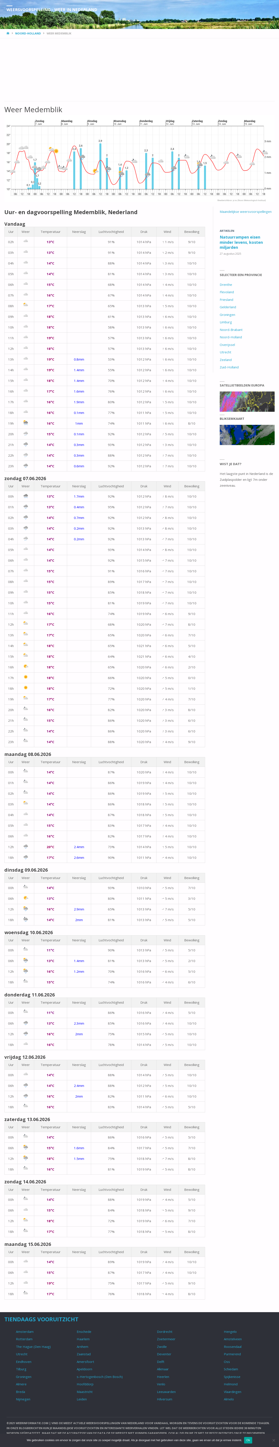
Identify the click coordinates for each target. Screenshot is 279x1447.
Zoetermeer (166, 1339)
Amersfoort (85, 1361)
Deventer (164, 1354)
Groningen (227, 314)
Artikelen (227, 231)
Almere (21, 1384)
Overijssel (227, 344)
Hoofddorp (85, 1384)
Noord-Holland (28, 33)
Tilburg (21, 1369)
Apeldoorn (84, 1369)
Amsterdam (25, 1331)
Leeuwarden (166, 1391)
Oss (227, 1361)
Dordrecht (164, 1331)
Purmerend (232, 1354)
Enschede (84, 1331)
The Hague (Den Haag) (33, 1346)
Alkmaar (163, 1369)
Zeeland (226, 360)
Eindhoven (23, 1361)
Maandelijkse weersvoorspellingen (246, 211)
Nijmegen (23, 1399)
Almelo (229, 1399)
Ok (248, 1440)
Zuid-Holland (229, 367)
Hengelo (230, 1331)
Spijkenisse (232, 1376)
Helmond (231, 1384)
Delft (160, 1361)
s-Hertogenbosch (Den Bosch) (100, 1376)
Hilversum (164, 1399)
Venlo (161, 1384)
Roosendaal (233, 1346)
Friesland (226, 299)
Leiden (82, 1399)
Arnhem (82, 1346)
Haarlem (83, 1339)
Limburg (226, 322)
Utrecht (225, 352)
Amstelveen (233, 1339)
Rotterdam (24, 1339)
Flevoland (227, 292)
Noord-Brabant (231, 329)
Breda (20, 1391)
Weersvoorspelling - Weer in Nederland (52, 9)
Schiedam (231, 1369)
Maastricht (85, 1391)
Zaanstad (84, 1354)
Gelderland (228, 307)
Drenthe (226, 284)
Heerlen (163, 1376)
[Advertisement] (135, 68)
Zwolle (162, 1346)
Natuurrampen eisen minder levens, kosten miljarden (241, 242)
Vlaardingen (232, 1391)
